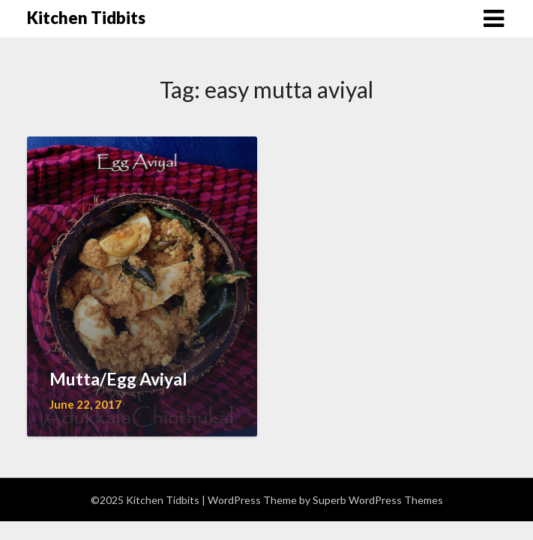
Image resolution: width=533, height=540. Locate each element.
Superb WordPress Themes (378, 500)
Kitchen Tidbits (86, 18)
